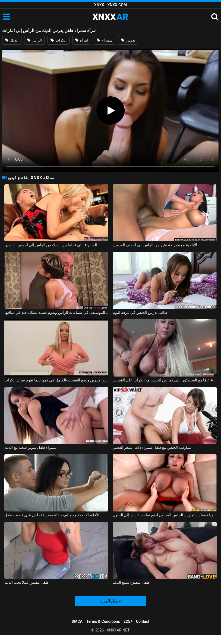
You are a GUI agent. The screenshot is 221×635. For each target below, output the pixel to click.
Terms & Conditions (103, 621)
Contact (142, 621)
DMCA (77, 621)
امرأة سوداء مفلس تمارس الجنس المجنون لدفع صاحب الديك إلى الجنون (165, 515)
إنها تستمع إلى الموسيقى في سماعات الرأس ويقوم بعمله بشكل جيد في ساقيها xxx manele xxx (56, 312)
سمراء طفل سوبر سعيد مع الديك (30, 447)
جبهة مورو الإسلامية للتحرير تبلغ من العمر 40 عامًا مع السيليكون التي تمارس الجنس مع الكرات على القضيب (165, 380)
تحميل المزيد (110, 601)
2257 (128, 621)
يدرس (128, 40)
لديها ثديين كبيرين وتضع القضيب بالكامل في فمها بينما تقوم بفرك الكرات (56, 380)
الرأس (34, 40)
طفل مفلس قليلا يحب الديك (26, 582)
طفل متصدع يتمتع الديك (131, 582)
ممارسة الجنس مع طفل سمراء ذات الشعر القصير (152, 447)
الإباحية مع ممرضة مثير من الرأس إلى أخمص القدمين (155, 245)
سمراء (104, 40)
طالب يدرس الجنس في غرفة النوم (140, 312)
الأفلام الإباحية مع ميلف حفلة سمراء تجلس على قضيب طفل (51, 515)
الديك (11, 40)
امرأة (81, 40)
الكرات (58, 40)
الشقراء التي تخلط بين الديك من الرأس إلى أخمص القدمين (50, 245)
